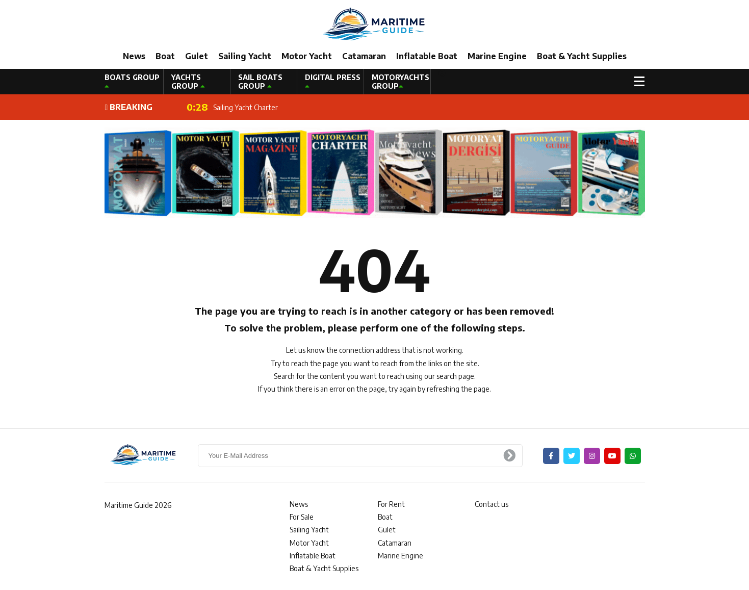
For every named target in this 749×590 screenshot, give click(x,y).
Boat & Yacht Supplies (582, 56)
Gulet (196, 56)
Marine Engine (497, 56)
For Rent (391, 504)
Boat (165, 56)
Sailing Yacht (244, 56)
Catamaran (364, 56)
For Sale (302, 516)
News (134, 56)
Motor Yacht (306, 56)
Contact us (491, 504)
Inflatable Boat (426, 56)
